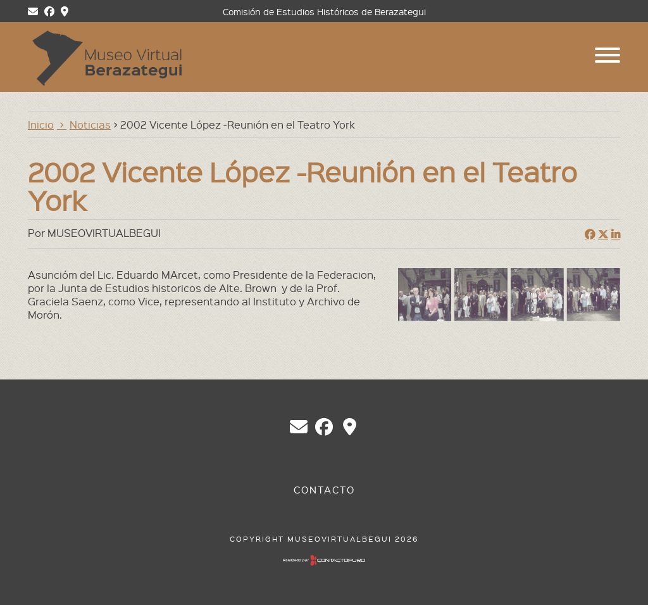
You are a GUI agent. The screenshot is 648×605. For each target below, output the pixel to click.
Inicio (41, 124)
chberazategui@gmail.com (298, 426)
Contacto (324, 489)
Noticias (90, 124)
